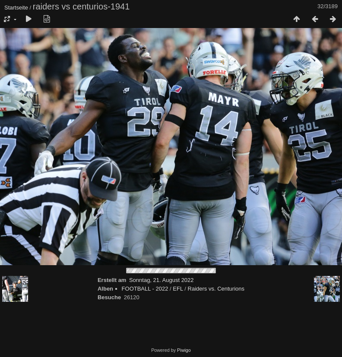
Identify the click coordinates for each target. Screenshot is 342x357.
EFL (178, 288)
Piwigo (184, 350)
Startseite (16, 7)
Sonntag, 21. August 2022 (161, 280)
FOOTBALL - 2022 (145, 288)
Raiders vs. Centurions (216, 288)
